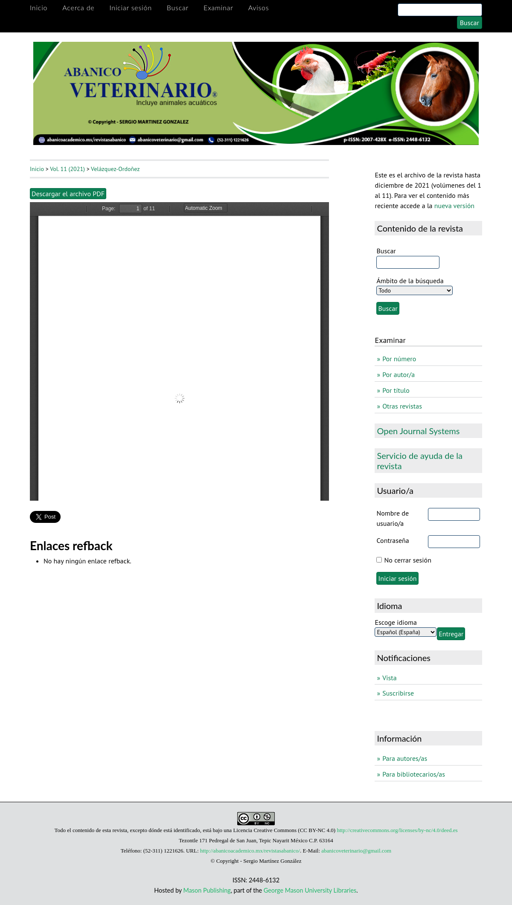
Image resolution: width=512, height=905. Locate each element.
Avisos (258, 7)
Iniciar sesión (130, 7)
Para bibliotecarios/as (413, 774)
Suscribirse (398, 693)
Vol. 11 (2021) (67, 169)
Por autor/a (398, 374)
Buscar (178, 7)
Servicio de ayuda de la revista (419, 460)
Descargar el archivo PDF (68, 193)
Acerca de (78, 7)
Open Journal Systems (418, 431)
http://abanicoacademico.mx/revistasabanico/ (250, 850)
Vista (389, 677)
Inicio (38, 7)
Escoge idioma (395, 622)
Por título (396, 390)
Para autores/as (404, 758)
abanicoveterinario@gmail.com (356, 850)
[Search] (440, 9)
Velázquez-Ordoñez (115, 169)
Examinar (218, 7)
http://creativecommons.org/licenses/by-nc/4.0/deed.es (397, 830)
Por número (399, 358)
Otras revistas (402, 406)
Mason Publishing (207, 890)
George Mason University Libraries (310, 890)
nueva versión (454, 205)
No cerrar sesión (407, 560)
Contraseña (392, 540)
